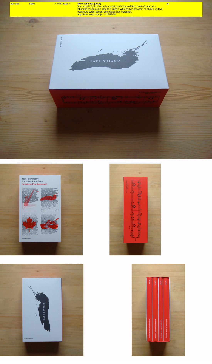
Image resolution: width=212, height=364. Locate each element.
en (168, 3)
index (32, 3)
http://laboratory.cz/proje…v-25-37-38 (96, 14)
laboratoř (14, 3)
